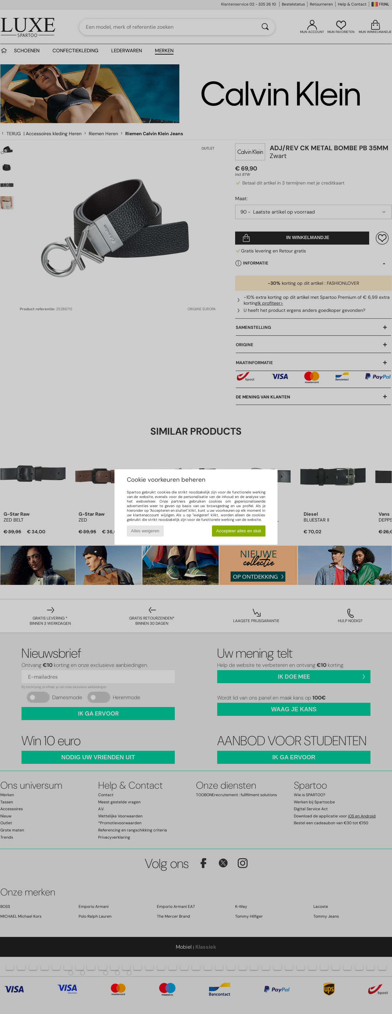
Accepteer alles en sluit (238, 530)
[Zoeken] (265, 27)
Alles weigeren (145, 530)
